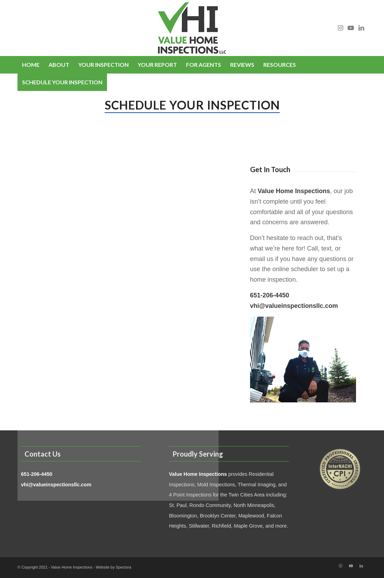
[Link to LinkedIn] (361, 28)
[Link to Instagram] (340, 28)
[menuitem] (30, 64)
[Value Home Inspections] (192, 28)
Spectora (123, 567)
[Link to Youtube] (351, 28)
